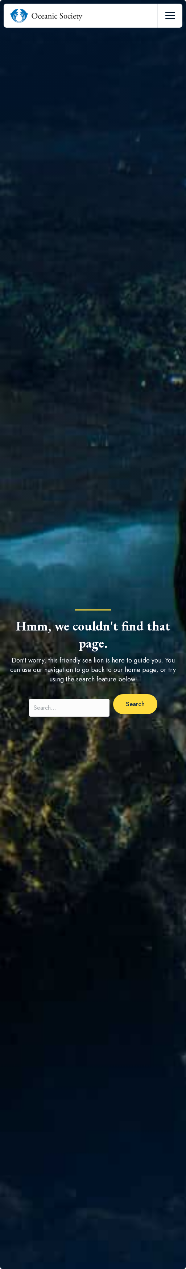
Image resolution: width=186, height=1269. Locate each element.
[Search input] (69, 708)
